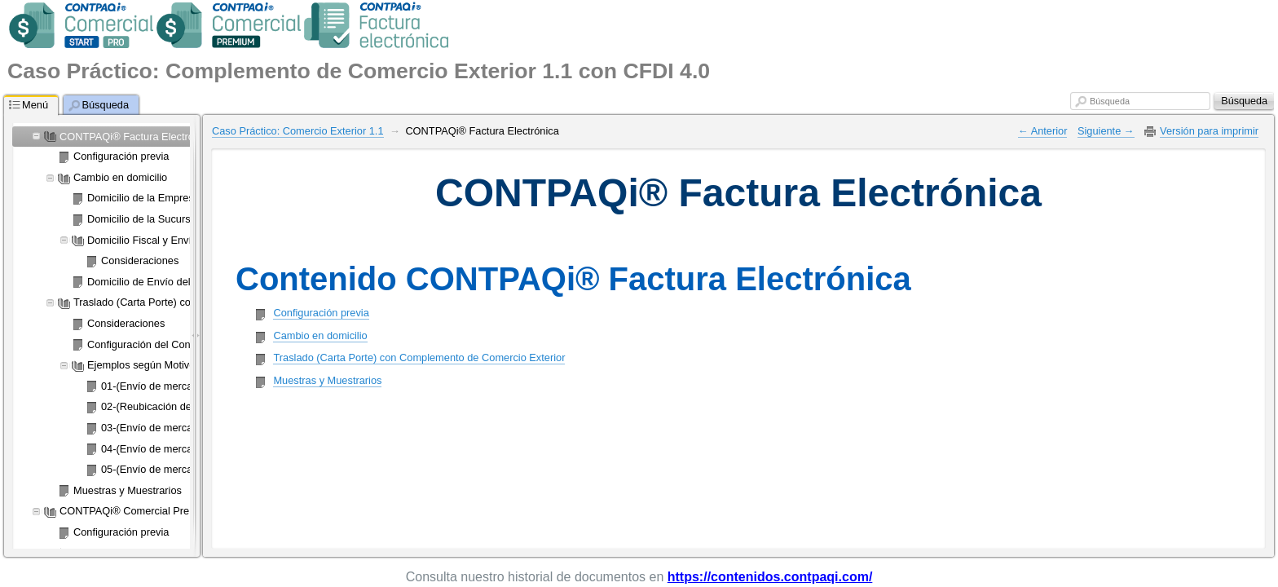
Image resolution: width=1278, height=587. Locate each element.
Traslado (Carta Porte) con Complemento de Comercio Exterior (419, 357)
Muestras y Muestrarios (327, 380)
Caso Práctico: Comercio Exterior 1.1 (298, 131)
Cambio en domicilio (320, 335)
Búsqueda (1110, 101)
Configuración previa (320, 313)
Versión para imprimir (1209, 131)
